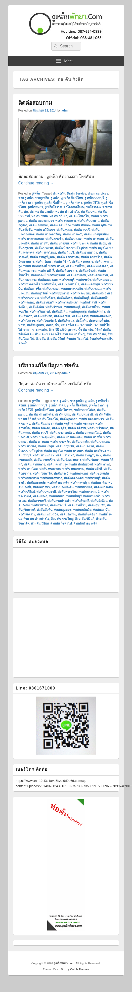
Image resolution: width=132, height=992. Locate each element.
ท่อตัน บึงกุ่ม (98, 243)
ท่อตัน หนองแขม (73, 469)
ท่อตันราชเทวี (45, 302)
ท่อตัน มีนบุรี (66, 252)
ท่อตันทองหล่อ (102, 280)
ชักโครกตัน (93, 207)
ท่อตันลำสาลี (88, 302)
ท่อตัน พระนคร (73, 451)
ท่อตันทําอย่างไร (68, 284)
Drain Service (76, 193)
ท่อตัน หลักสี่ (46, 270)
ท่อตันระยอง (26, 302)
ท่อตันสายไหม (91, 307)
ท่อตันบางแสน (103, 487)
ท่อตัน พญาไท (98, 248)
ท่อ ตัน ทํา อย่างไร (67, 211)
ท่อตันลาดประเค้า (66, 302)
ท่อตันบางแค (93, 289)
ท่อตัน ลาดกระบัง (68, 257)
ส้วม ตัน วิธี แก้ (96, 334)
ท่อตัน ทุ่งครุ (64, 230)
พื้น (57, 325)
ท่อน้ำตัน (81, 320)
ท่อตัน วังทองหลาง (69, 460)
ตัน (26, 211)
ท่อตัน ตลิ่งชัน (77, 428)
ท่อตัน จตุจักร (63, 423)
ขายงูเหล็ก (42, 198)
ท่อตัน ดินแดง (81, 225)
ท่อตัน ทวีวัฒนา (44, 230)
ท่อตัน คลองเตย (65, 221)
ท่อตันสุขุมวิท (96, 505)
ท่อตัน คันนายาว (88, 221)
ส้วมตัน (41, 339)
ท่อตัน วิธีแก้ (62, 261)
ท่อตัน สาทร (56, 266)
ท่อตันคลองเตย (48, 280)
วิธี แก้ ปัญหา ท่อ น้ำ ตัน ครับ (74, 330)
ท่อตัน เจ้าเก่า (87, 270)
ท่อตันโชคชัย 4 (46, 320)
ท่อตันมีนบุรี (81, 298)
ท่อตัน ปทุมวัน (65, 446)
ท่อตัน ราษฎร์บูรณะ (42, 257)
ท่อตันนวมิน (99, 482)
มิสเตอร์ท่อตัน (69, 325)
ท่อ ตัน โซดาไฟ (79, 216)
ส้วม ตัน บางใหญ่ (73, 334)
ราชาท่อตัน (39, 330)
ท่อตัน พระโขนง (45, 252)
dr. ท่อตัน (59, 193)
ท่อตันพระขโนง (80, 293)
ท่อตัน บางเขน (59, 243)
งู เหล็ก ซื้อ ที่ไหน (72, 198)
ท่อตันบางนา (50, 289)
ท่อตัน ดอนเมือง (60, 225)
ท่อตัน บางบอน (94, 239)
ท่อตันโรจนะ (66, 320)
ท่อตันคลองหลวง (51, 478)
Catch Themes (79, 969)
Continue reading (36, 183)
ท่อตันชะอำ (83, 280)
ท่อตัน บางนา (73, 239)
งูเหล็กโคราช (53, 207)
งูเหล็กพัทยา (35, 207)
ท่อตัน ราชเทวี (65, 455)
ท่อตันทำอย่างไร (29, 284)
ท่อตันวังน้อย (99, 501)
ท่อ (31, 211)
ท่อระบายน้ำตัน (99, 320)
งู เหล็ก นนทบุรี (94, 198)
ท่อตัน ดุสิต (99, 225)
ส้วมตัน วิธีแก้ (56, 339)
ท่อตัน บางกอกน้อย (62, 432)
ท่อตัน (95, 216)
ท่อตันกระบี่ (38, 275)
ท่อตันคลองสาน (97, 275)
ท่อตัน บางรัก (39, 243)
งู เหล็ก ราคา (57, 405)
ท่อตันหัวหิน (59, 311)
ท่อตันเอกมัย (62, 316)
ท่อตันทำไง (48, 284)
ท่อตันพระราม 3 (102, 293)
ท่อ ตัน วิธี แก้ (58, 216)
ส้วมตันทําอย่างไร (101, 339)
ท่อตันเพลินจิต (43, 316)
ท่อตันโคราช (26, 320)
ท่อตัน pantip (68, 419)
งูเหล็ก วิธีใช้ (91, 202)
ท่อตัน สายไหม (75, 266)
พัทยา (49, 325)
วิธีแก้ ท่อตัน (103, 330)
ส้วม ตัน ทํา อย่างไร (48, 334)
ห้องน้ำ (22, 343)
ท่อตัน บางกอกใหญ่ (48, 234)
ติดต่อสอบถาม (35, 103)
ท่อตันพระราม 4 (28, 298)
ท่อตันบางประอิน (72, 289)
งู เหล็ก (55, 198)
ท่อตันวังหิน (36, 307)
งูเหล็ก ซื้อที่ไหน (54, 202)
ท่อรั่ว (21, 325)
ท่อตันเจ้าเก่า (96, 311)
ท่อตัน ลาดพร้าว (91, 257)
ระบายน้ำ (86, 325)
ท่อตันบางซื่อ (32, 289)
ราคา (26, 330)
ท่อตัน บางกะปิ (72, 234)
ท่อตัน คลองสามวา (41, 221)
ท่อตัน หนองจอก (97, 266)
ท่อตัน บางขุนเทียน (96, 234)
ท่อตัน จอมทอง (38, 225)
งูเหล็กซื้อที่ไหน (44, 410)
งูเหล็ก (36, 193)
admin (65, 110)
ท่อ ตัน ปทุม (89, 211)
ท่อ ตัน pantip (44, 211)
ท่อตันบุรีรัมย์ (39, 293)
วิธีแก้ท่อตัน (25, 334)
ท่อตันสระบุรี (72, 307)
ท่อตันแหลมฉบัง (100, 316)
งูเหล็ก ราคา (74, 202)
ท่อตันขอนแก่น (76, 275)
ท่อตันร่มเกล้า (99, 298)
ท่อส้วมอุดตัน (35, 325)
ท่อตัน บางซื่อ (54, 239)
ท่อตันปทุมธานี (59, 293)
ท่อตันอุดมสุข (77, 311)
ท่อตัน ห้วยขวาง (66, 270)
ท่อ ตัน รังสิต (39, 216)
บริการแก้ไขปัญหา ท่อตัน (48, 365)
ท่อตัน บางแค (79, 243)
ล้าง (51, 330)
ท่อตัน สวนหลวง (82, 261)
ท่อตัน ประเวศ (44, 248)
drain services (98, 193)
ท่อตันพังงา (47, 298)
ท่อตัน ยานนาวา (86, 252)
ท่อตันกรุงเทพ (56, 275)
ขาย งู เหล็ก (26, 198)
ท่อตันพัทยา (64, 298)
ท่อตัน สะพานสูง (57, 464)
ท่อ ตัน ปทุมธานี (82, 414)
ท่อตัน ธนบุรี (82, 230)
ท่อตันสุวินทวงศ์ (39, 311)
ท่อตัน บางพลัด (60, 442)
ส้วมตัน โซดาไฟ (77, 339)
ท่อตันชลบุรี (66, 280)
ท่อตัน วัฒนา (43, 261)
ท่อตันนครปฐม (90, 284)
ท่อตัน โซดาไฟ (42, 473)
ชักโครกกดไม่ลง (73, 207)
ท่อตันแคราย (80, 316)
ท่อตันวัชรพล (54, 307)
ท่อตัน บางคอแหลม (31, 239)
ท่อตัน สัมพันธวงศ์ (35, 266)
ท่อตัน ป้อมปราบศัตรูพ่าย (71, 248)
